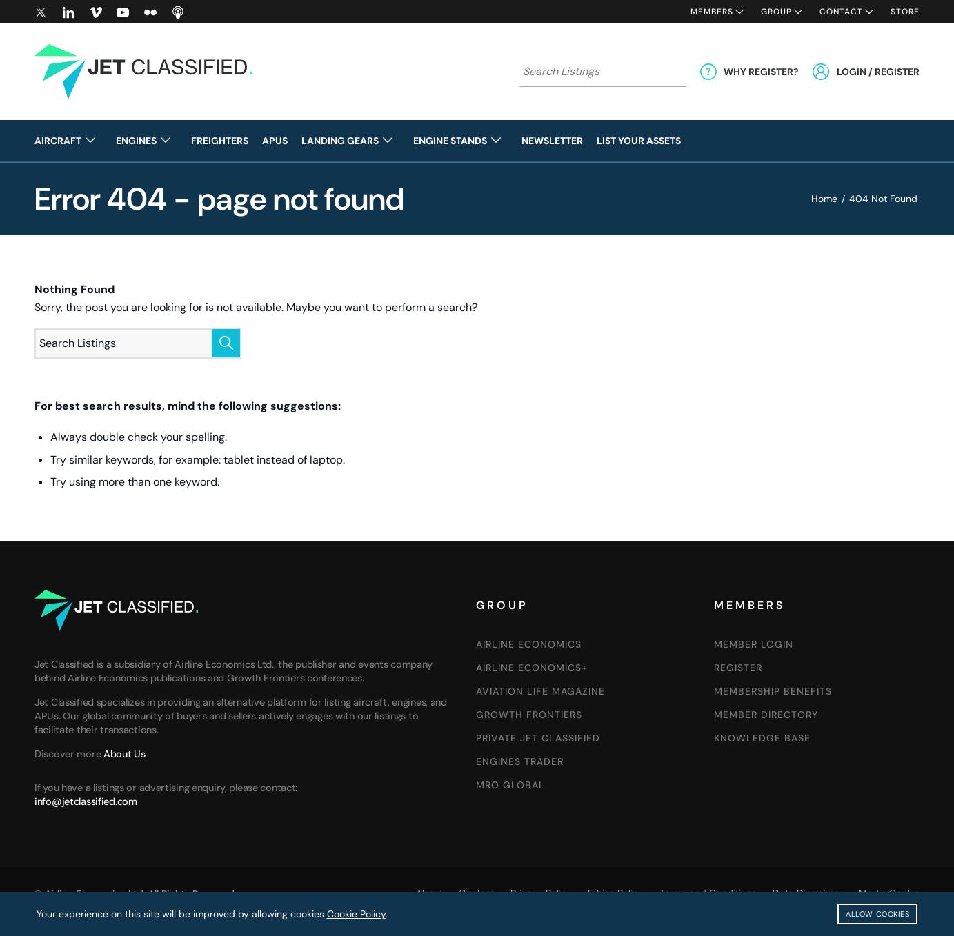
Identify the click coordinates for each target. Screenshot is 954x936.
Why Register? (761, 72)
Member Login (753, 644)
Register (738, 667)
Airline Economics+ (532, 667)
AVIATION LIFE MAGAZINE (540, 691)
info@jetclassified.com (85, 801)
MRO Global (510, 785)
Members (711, 11)
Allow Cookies (877, 914)
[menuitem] (71, 140)
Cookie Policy (356, 914)
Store (905, 11)
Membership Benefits (773, 691)
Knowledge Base (762, 738)
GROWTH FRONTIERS (529, 714)
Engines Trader (520, 761)
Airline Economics (529, 644)
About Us (124, 754)
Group (776, 11)
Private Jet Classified (538, 738)
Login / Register (878, 72)
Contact (841, 11)
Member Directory (766, 714)
